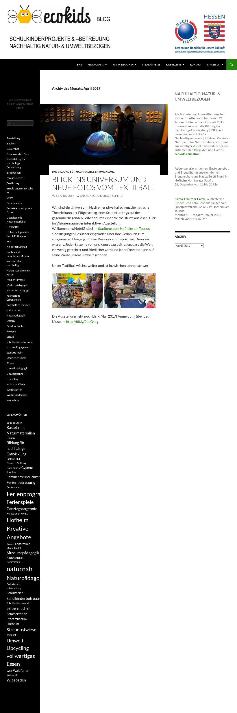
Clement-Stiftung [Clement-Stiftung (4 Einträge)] (16, 463)
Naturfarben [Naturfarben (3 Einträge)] (13, 561)
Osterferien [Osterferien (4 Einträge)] (13, 584)
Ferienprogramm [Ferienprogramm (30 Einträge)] (28, 494)
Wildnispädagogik (17, 395)
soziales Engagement (18, 347)
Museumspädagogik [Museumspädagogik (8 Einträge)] (23, 552)
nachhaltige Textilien (18, 305)
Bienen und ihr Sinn (18, 154)
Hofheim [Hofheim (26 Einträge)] (17, 520)
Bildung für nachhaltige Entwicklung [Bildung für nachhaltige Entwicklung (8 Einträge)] (16, 448)
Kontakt (195, 64)
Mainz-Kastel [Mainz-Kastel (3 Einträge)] (14, 547)
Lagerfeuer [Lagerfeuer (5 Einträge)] (22, 544)
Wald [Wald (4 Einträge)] (10, 670)
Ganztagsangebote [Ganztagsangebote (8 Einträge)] (22, 508)
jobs (9, 241)
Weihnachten (14, 389)
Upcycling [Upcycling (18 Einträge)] (18, 648)
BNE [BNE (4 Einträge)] (18, 458)
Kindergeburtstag (17, 246)
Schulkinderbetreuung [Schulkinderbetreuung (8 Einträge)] (25, 598)
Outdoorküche (15, 326)
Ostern (11, 320)
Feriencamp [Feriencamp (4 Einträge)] (13, 487)
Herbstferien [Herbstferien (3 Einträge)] (13, 513)
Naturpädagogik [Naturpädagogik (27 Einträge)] (27, 577)
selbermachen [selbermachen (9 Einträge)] (19, 608)
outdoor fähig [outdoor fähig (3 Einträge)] (14, 588)
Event (10, 197)
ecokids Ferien (15, 178)
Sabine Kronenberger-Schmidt (102, 195)
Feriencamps (14, 203)
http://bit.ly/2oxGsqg (82, 321)
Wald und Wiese (16, 384)
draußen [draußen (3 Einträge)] (11, 472)
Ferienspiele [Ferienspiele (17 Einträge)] (20, 502)
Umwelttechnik (15, 373)
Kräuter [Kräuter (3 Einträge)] (11, 544)
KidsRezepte (173, 64)
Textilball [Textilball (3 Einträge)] (12, 634)
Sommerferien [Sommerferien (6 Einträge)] (17, 614)
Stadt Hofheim (15, 352)
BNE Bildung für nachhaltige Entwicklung (83, 171)
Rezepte (11, 331)
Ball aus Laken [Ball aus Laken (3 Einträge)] (14, 422)
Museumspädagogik (18, 290)
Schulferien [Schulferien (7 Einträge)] (15, 593)
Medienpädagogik (17, 285)
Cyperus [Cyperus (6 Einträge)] (27, 468)
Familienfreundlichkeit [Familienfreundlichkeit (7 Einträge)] (24, 477)
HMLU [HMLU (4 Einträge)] (24, 513)
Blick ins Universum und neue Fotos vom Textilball (103, 183)
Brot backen (14, 172)
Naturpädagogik (16, 315)
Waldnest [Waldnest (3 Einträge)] (12, 675)
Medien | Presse (16, 279)
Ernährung (13, 183)
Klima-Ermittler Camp (190, 199)
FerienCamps (95, 64)
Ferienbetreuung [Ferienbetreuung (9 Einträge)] (21, 482)
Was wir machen (123, 64)
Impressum (213, 64)
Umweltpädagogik (17, 368)
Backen (11, 143)
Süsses (10, 363)
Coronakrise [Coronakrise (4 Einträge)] (14, 468)
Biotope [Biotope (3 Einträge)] (11, 458)
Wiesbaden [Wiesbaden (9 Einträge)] (16, 679)
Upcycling (12, 379)
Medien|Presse (151, 64)
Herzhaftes (13, 226)
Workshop (13, 400)
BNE (79, 64)
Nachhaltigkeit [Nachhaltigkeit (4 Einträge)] (15, 557)
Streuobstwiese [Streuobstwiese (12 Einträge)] (21, 629)
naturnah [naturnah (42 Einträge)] (19, 569)
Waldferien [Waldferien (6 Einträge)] (21, 670)
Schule (10, 336)
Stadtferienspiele (16, 357)
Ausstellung (13, 138)
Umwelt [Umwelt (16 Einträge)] (15, 641)
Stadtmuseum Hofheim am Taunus (124, 228)
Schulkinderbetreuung (20, 342)
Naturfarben (14, 310)
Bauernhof (13, 148)
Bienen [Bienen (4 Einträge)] (11, 438)
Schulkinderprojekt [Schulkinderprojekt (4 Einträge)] (18, 603)
